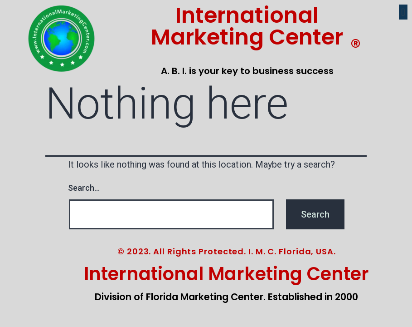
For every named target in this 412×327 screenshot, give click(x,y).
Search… (84, 188)
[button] (403, 12)
